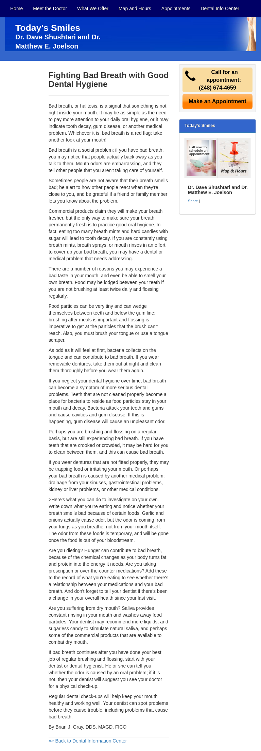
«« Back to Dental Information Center (88, 741)
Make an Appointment (217, 101)
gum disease (106, 126)
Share (193, 201)
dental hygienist (85, 666)
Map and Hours (135, 8)
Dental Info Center (220, 8)
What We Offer (92, 8)
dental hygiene (104, 380)
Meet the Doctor (50, 8)
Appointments (176, 8)
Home (16, 8)
